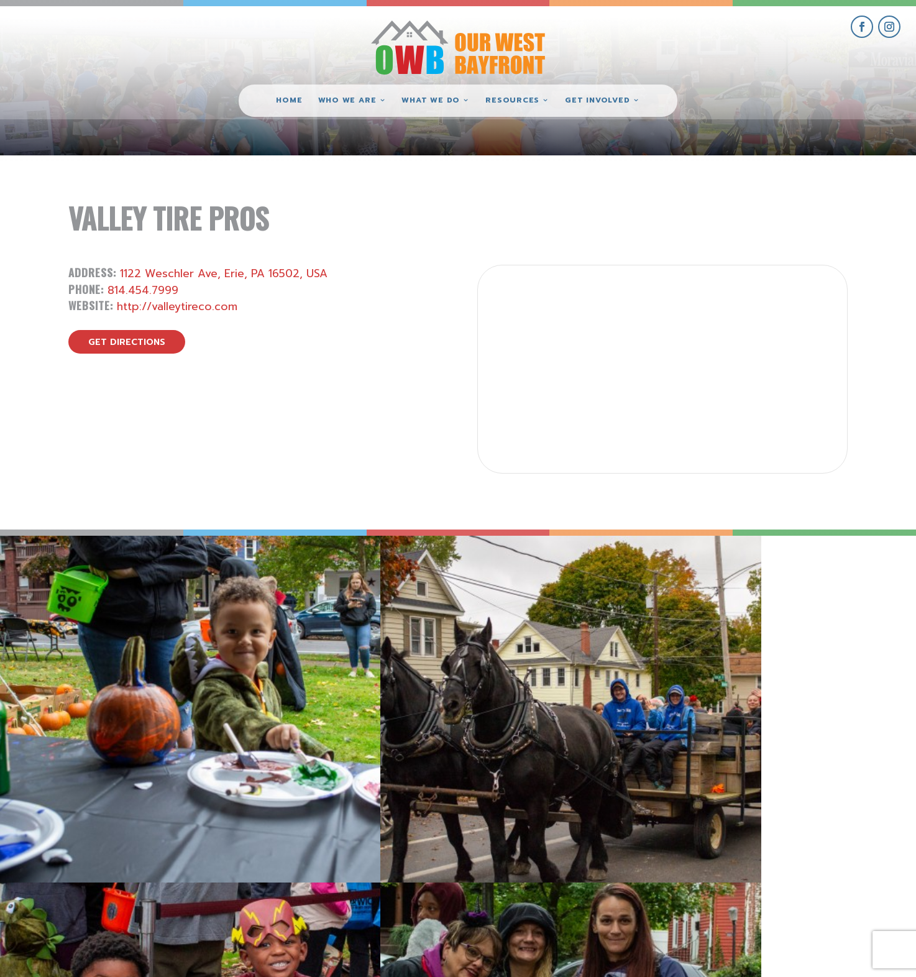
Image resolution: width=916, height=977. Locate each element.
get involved (777, 830)
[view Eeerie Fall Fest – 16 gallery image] (572, 650)
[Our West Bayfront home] (458, 47)
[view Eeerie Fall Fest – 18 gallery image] (114, 650)
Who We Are (347, 100)
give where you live (777, 859)
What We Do (430, 100)
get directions (126, 342)
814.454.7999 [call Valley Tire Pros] (143, 290)
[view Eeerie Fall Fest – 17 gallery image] (344, 650)
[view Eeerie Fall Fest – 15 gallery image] (802, 650)
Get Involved (597, 100)
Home (289, 100)
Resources (512, 100)
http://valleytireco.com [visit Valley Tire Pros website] (177, 306)
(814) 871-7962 (458, 872)
